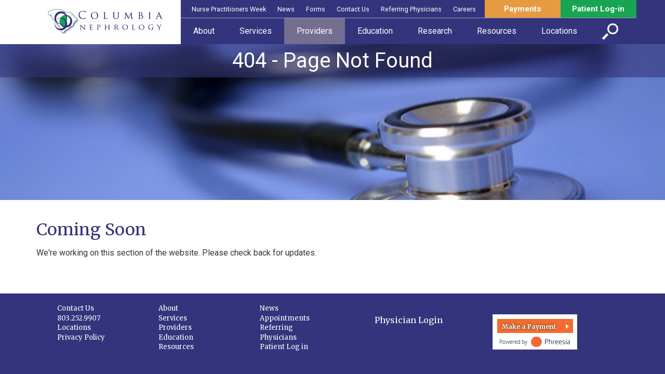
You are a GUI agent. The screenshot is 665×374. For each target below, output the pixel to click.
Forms (315, 9)
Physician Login (409, 320)
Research (435, 31)
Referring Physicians (411, 9)
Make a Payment (529, 326)
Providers (175, 327)
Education (175, 337)
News (286, 9)
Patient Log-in (598, 9)
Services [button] (256, 31)
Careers (464, 9)
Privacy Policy (81, 337)
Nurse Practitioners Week (229, 9)
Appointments (285, 318)
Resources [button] (496, 31)
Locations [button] (559, 31)
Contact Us (353, 9)
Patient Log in (284, 346)
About (168, 308)
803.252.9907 (78, 318)
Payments (522, 9)
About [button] (204, 31)
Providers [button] (314, 31)
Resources (176, 346)
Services (172, 318)
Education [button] (375, 31)
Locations (74, 327)
